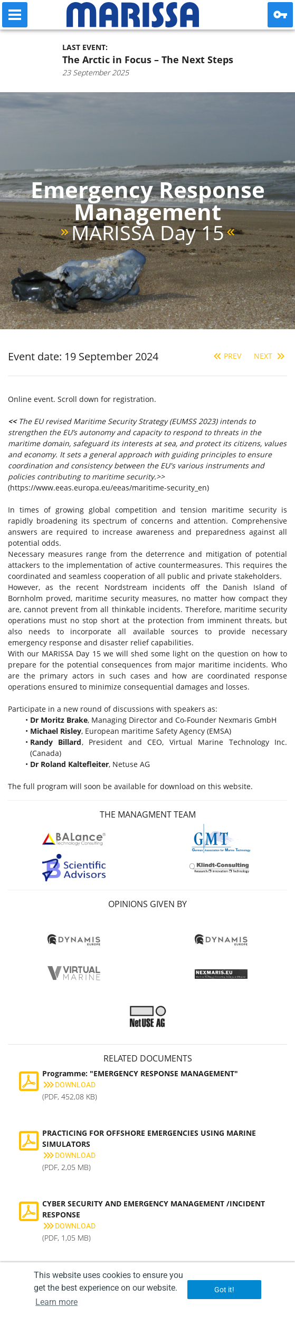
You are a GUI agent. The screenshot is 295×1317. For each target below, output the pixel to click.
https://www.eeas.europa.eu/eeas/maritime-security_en (108, 488)
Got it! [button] (224, 1289)
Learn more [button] (56, 1302)
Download (69, 1084)
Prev (226, 356)
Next (270, 356)
